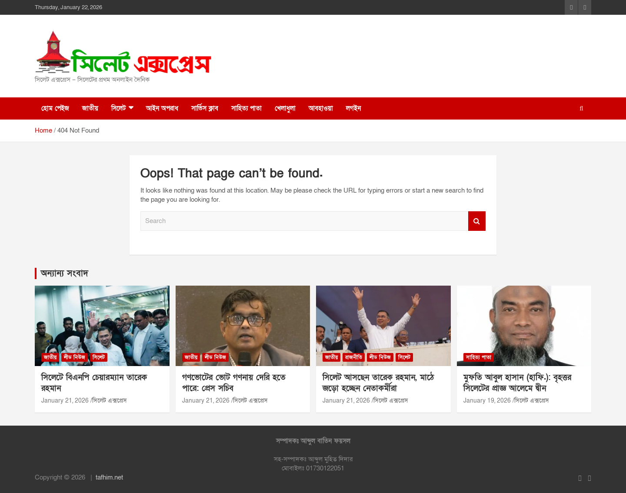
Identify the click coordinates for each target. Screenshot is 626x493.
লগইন (353, 108)
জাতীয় (90, 108)
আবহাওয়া (321, 108)
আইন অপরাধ (162, 108)
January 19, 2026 (487, 400)
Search (477, 221)
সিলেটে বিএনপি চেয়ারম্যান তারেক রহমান (94, 383)
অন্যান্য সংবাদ (64, 273)
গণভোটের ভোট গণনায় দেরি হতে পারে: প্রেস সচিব (234, 383)
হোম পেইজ (55, 108)
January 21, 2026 (65, 400)
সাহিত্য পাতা (246, 108)
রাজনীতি (353, 357)
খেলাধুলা (285, 108)
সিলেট (118, 108)
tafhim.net (109, 477)
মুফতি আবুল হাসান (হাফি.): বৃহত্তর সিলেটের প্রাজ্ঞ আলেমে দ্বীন (517, 383)
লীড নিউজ (74, 357)
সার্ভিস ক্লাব (204, 108)
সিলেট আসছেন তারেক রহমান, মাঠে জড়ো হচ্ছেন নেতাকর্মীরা (378, 383)
